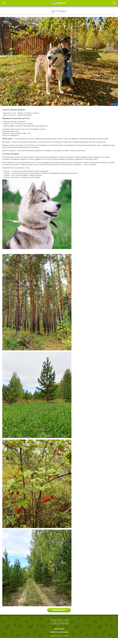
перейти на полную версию (59, 632)
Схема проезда (59, 629)
